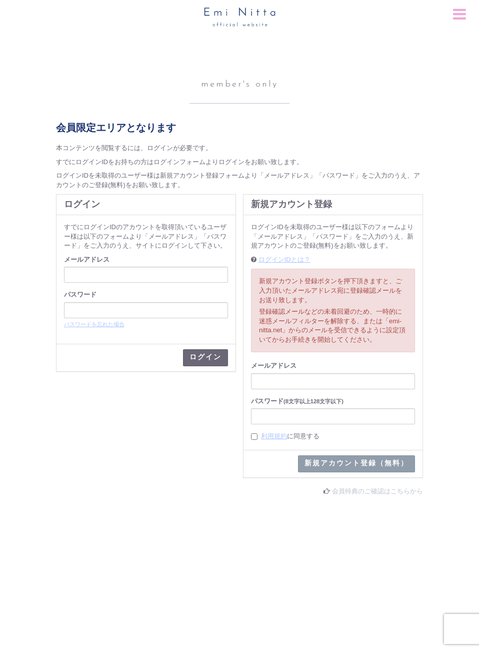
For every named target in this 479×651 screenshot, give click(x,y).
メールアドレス (87, 259)
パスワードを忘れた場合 (94, 324)
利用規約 (274, 436)
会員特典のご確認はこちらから (377, 491)
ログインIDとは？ (284, 259)
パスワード (80, 294)
